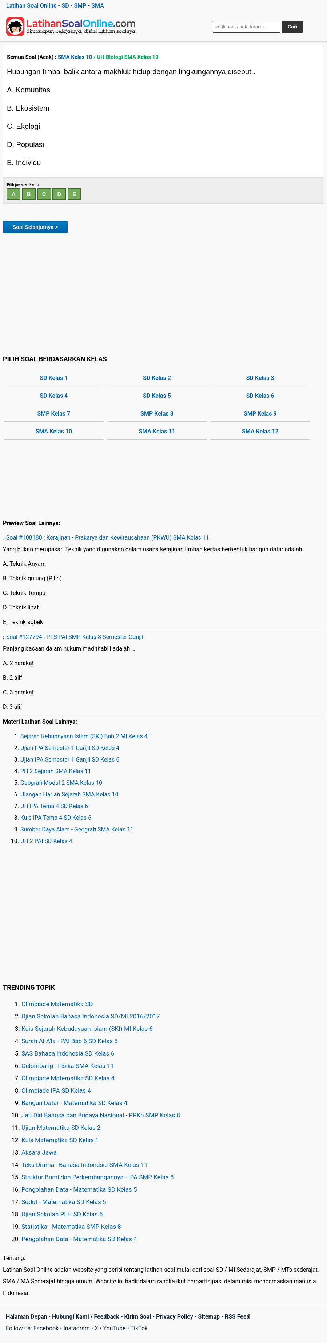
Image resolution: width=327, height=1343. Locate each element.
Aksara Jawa (39, 1152)
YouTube (114, 1328)
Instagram (76, 1328)
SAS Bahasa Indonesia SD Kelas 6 (67, 1053)
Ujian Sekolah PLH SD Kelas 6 (62, 1214)
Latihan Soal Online (31, 5)
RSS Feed (237, 1316)
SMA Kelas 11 (157, 431)
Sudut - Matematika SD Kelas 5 (63, 1201)
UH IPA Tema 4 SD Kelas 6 (54, 806)
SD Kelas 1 (54, 377)
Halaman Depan (26, 1316)
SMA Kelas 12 (260, 431)
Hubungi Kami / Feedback (85, 1316)
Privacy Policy (174, 1316)
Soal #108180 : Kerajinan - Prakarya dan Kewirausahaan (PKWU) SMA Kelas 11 (107, 537)
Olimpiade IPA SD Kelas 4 (56, 1090)
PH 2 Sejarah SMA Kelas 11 (55, 771)
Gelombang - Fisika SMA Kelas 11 (67, 1065)
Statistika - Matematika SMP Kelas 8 (71, 1226)
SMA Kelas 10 (75, 57)
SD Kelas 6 (260, 395)
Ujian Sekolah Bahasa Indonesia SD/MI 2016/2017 (90, 1016)
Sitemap (209, 1316)
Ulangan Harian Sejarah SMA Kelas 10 (69, 794)
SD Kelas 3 (260, 377)
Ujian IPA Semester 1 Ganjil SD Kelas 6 (69, 759)
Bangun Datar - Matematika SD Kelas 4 (74, 1102)
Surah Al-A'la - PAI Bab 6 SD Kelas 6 (69, 1041)
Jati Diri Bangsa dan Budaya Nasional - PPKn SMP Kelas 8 (100, 1115)
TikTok (139, 1328)
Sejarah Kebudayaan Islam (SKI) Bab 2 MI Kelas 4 (84, 736)
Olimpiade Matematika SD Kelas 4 (68, 1078)
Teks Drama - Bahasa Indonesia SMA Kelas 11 (84, 1164)
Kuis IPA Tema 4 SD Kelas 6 (55, 817)
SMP (80, 5)
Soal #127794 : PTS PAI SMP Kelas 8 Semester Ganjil (74, 636)
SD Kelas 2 (157, 377)
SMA (97, 5)
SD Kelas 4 (54, 395)
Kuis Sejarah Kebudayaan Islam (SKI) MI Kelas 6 (87, 1028)
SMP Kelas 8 (157, 413)
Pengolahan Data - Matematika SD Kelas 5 (79, 1189)
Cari (292, 26)
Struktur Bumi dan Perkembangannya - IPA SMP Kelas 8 (97, 1177)
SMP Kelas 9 (260, 413)
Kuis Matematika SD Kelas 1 (60, 1140)
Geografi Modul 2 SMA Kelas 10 (61, 782)
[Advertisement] (163, 293)
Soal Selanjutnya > (35, 227)
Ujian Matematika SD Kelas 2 (61, 1127)
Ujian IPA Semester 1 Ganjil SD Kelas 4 (69, 747)
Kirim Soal (137, 1316)
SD (65, 5)
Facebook (46, 1328)
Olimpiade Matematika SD (57, 1004)
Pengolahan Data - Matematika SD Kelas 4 (79, 1239)
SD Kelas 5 (157, 395)
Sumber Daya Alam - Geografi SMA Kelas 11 (76, 829)
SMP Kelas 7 (54, 413)
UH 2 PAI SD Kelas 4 (46, 841)
